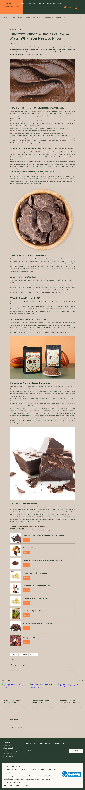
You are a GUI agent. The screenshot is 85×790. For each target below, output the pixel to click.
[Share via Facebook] (11, 665)
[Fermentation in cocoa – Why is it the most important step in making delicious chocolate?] (14, 690)
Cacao (13, 17)
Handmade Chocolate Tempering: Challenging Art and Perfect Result (69, 701)
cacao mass (23, 654)
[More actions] (74, 29)
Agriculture (36, 17)
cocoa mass (33, 654)
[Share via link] (24, 665)
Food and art (60, 17)
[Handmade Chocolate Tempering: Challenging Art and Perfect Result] (70, 690)
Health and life (48, 17)
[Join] (76, 751)
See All (81, 680)
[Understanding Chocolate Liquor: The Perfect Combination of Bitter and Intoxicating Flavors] (42, 690)
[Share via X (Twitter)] (15, 665)
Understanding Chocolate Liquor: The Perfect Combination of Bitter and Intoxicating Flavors (42, 701)
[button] (28, 3)
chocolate (14, 654)
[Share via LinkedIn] (20, 665)
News (28, 17)
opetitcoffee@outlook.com (18, 785)
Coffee (20, 17)
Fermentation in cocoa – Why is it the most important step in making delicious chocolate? (13, 701)
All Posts (4, 17)
